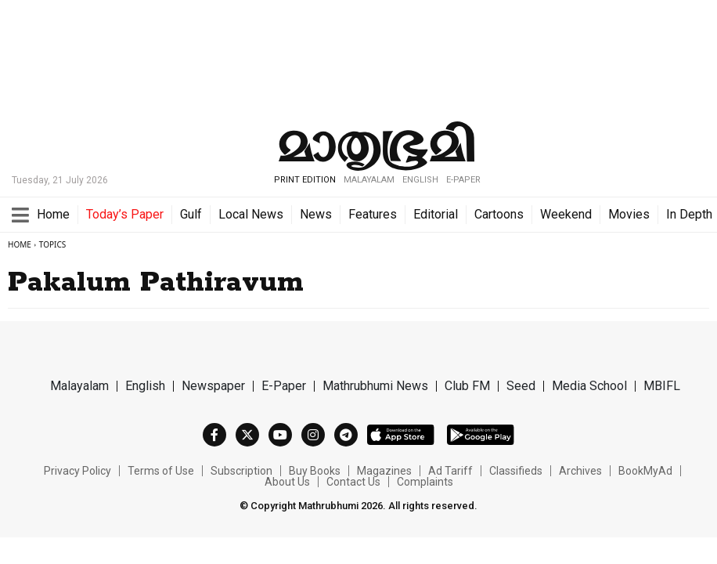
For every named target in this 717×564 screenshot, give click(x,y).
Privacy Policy (77, 471)
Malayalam (79, 385)
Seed (520, 385)
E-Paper (463, 180)
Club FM (467, 385)
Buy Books (314, 471)
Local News (250, 214)
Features (372, 214)
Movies (629, 214)
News (316, 214)
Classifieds (515, 471)
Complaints (425, 481)
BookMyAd (645, 471)
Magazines (384, 471)
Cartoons (499, 214)
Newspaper (213, 385)
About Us (287, 481)
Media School (589, 385)
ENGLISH (420, 180)
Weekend (566, 214)
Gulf (191, 214)
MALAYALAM (369, 180)
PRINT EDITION (305, 180)
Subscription (241, 471)
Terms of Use (161, 471)
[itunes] (400, 434)
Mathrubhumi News (375, 385)
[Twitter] (247, 434)
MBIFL (661, 385)
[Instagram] (313, 434)
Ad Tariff (450, 471)
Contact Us (353, 481)
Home (53, 214)
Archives (580, 471)
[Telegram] (346, 434)
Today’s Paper (125, 214)
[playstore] (480, 434)
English (145, 385)
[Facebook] (214, 434)
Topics (52, 244)
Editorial (435, 214)
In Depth (689, 214)
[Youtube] (280, 434)
